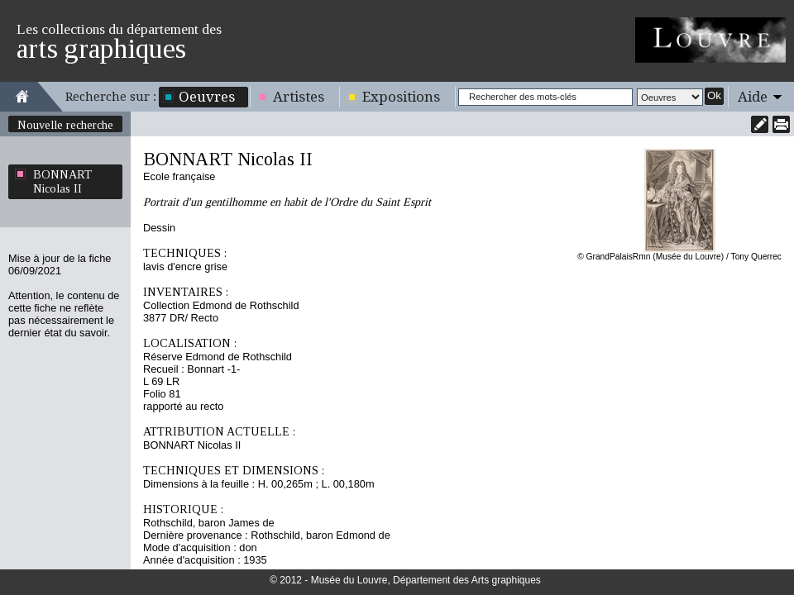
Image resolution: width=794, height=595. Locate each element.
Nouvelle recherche (65, 124)
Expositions (401, 96)
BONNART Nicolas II (62, 181)
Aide (753, 96)
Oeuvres (207, 96)
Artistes (298, 96)
